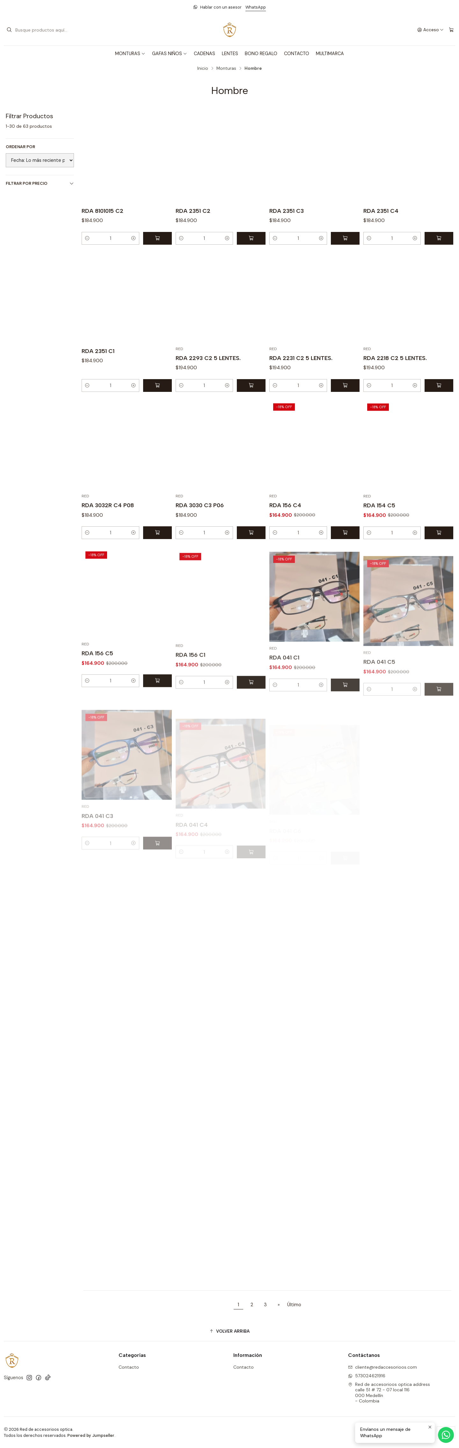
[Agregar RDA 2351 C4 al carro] (439, 238)
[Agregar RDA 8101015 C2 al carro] (157, 238)
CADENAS (204, 53)
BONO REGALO (261, 53)
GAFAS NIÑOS (169, 53)
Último (294, 1305)
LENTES (230, 53)
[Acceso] (430, 29)
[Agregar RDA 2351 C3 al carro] (345, 238)
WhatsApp (255, 7)
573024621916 (366, 1376)
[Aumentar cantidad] (133, 238)
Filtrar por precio (40, 183)
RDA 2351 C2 (193, 210)
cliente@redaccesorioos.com (382, 1367)
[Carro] (451, 29)
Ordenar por (20, 146)
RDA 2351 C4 (380, 210)
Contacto (129, 1367)
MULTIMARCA (330, 53)
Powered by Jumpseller (90, 1435)
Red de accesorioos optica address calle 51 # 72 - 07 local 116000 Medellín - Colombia (389, 1392)
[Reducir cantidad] (87, 238)
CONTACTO (296, 53)
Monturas (226, 68)
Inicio (202, 68)
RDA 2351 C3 (286, 210)
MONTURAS (130, 53)
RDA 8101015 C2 (102, 210)
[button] (229, 1331)
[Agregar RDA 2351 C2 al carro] (251, 238)
